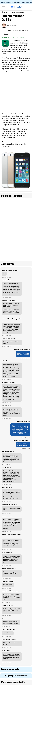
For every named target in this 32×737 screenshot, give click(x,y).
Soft (18, 7)
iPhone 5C (6, 37)
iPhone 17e (17, 2)
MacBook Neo (9, 2)
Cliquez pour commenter (16, 667)
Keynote (3, 2)
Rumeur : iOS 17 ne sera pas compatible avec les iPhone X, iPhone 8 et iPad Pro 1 (19, 220)
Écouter (6, 34)
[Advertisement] (16, 93)
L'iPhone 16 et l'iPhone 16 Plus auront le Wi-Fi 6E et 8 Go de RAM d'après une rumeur (19, 211)
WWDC (22, 37)
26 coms (24, 30)
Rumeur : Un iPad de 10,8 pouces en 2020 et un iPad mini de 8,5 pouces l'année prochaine (19, 203)
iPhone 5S (14, 37)
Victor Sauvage (11, 25)
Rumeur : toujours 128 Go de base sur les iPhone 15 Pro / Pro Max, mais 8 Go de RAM (19, 228)
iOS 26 (23, 2)
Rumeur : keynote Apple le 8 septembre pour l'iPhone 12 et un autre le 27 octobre (19, 246)
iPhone (6, 12)
